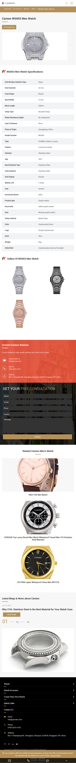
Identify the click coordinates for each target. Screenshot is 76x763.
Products (18, 9)
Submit (37, 437)
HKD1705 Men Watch (38, 495)
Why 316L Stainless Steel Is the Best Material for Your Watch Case (37, 609)
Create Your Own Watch (14, 697)
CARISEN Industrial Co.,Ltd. (25, 750)
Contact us (9, 27)
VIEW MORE (11, 615)
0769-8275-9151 (14, 728)
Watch (26, 9)
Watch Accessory (11, 690)
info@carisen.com (15, 361)
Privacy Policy (56, 756)
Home (8, 9)
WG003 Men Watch (46, 9)
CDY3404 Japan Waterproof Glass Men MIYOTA (38, 582)
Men (34, 9)
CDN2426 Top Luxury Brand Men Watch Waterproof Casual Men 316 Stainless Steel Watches (38, 538)
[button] (72, 44)
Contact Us (8, 710)
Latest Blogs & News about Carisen (20, 598)
